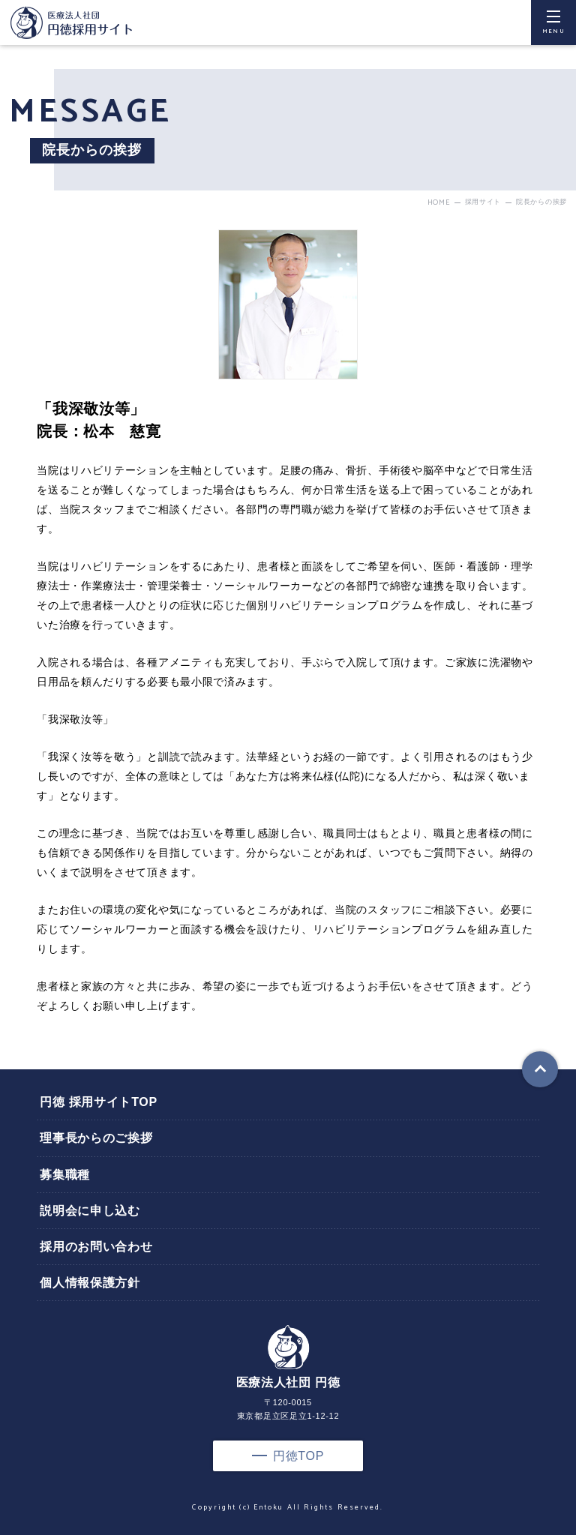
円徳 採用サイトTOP (99, 1102)
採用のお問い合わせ (96, 1246)
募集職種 (65, 1174)
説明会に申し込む (90, 1210)
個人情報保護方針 (90, 1282)
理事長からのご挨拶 (96, 1138)
